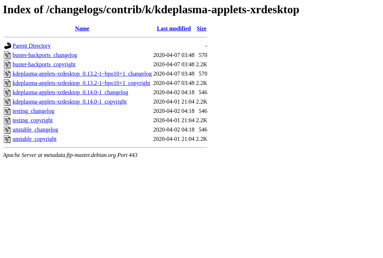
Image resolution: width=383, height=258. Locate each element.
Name (82, 28)
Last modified (174, 28)
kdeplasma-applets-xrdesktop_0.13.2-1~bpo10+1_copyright (81, 83)
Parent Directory (32, 46)
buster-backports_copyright (44, 64)
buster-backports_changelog (45, 55)
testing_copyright (33, 120)
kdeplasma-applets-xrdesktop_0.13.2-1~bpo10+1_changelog (82, 74)
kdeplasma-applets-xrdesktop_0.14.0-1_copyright (70, 102)
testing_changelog (33, 111)
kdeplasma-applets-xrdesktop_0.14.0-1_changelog (70, 92)
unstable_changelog (35, 129)
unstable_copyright (35, 139)
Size (202, 28)
